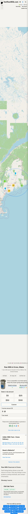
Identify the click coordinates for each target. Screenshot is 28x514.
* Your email (4, 415)
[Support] (23, 2)
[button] (5, 188)
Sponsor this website (14, 462)
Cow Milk (6, 506)
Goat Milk (21, 506)
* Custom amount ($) (7, 408)
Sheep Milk (6, 508)
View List (22, 375)
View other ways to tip (14, 430)
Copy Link (13, 375)
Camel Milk (22, 508)
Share (5, 375)
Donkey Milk (14, 508)
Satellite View (24, 8)
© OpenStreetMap (16, 363)
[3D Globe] (20, 2)
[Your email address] (14, 418)
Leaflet (9, 363)
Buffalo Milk (8, 511)
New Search (24, 6)
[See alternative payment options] (16, 426)
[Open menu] (25, 2)
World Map (18, 6)
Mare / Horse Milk (18, 511)
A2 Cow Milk (13, 506)
